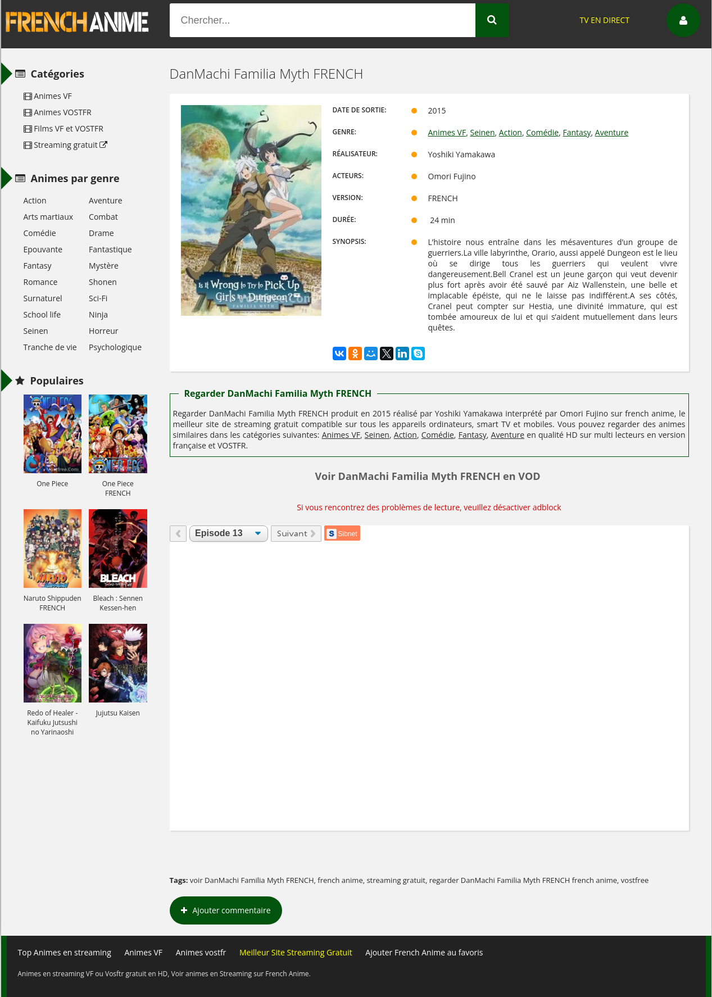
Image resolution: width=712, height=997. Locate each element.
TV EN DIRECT (604, 20)
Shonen (103, 282)
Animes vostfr (201, 952)
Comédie (542, 132)
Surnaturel (43, 298)
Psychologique (115, 347)
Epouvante (43, 249)
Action (510, 132)
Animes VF (447, 132)
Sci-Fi (98, 298)
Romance (41, 282)
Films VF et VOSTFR (63, 128)
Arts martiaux (49, 216)
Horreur (103, 330)
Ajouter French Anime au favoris (424, 952)
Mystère (104, 265)
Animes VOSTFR (58, 112)
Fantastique (110, 249)
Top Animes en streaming (64, 952)
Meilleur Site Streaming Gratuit (295, 952)
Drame (101, 233)
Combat (103, 216)
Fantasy (577, 132)
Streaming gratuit (66, 144)
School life (42, 314)
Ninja (98, 314)
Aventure (611, 132)
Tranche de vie (50, 347)
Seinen (482, 132)
